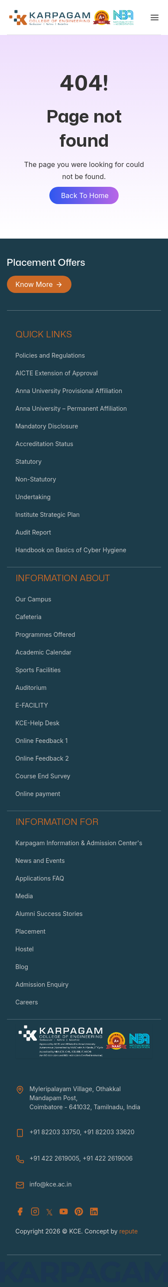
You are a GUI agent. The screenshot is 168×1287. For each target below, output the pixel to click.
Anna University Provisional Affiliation (69, 390)
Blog (22, 966)
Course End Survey (43, 776)
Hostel (25, 949)
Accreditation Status (45, 443)
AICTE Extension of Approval (57, 373)
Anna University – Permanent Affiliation (71, 408)
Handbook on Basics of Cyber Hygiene (71, 550)
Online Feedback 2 (42, 758)
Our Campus (34, 599)
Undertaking (33, 496)
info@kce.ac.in (50, 1184)
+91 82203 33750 (54, 1132)
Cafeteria (29, 616)
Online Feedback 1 (42, 740)
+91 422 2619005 (54, 1158)
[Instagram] (35, 1212)
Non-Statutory (36, 479)
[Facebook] (20, 1212)
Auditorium (31, 687)
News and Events (40, 860)
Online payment (38, 793)
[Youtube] (63, 1212)
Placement (31, 931)
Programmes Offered (45, 634)
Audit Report (33, 532)
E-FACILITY (32, 705)
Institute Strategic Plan (48, 514)
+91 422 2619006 (108, 1158)
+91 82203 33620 (109, 1132)
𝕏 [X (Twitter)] (49, 1212)
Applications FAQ (40, 878)
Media (24, 896)
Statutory (29, 461)
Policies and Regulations (50, 355)
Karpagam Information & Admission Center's (79, 842)
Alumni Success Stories (49, 913)
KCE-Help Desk (38, 723)
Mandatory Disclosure (47, 426)
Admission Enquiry (42, 984)
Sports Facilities (38, 669)
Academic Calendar (44, 652)
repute (129, 1231)
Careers (27, 1002)
